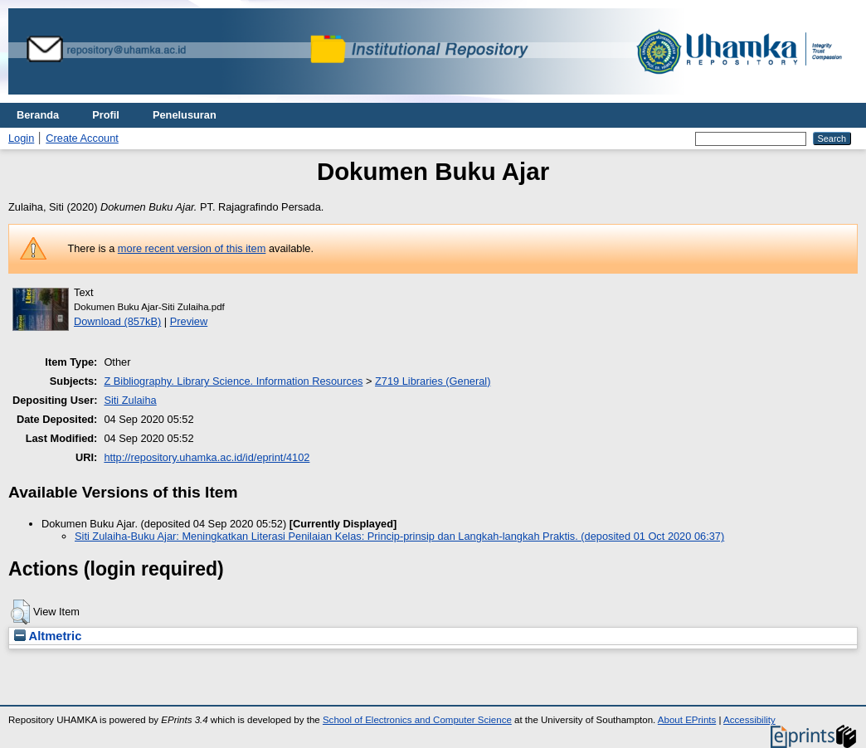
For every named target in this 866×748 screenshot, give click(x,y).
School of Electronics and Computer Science (417, 720)
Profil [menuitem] (105, 115)
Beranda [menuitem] (38, 115)
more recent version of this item (192, 248)
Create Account (82, 138)
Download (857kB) (117, 321)
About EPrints (687, 720)
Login (21, 138)
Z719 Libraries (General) (432, 381)
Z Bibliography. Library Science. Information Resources (233, 381)
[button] (20, 612)
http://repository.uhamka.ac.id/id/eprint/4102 (206, 457)
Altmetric (47, 636)
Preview (189, 321)
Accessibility (749, 720)
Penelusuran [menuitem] (184, 115)
